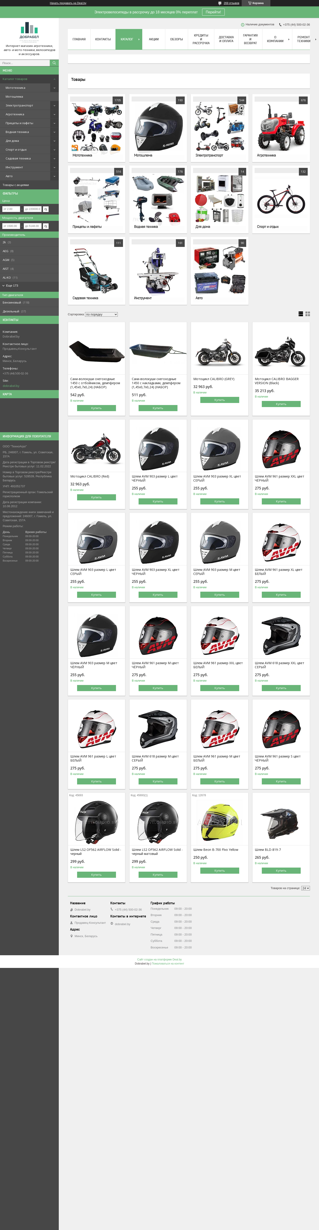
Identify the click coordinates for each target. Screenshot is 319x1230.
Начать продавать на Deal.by (68, 3)
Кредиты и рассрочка (201, 39)
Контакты (103, 39)
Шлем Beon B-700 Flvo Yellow (215, 850)
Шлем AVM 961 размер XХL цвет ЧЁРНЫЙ (279, 478)
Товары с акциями (16, 185)
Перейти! (213, 12)
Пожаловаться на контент (168, 963)
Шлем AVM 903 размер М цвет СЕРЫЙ (216, 572)
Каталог (127, 39)
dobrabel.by (11, 386)
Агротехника (15, 114)
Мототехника (15, 88)
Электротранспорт (19, 105)
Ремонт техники (303, 39)
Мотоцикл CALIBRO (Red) (89, 476)
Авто (9, 176)
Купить (96, 408)
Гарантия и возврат (250, 39)
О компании (275, 39)
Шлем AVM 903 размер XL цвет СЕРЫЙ (217, 478)
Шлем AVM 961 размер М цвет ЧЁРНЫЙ (155, 665)
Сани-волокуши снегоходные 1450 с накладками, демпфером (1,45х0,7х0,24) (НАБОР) (156, 383)
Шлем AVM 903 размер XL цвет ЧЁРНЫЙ (156, 572)
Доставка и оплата (226, 39)
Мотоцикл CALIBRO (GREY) (213, 379)
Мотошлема (14, 96)
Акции (154, 39)
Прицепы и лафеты (19, 123)
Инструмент (14, 167)
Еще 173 (12, 285)
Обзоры (176, 39)
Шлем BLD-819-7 (268, 850)
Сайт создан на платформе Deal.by (159, 959)
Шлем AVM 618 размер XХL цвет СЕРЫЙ (279, 665)
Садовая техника (18, 158)
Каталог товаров (15, 79)
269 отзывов (231, 3)
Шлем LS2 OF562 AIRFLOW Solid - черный (95, 852)
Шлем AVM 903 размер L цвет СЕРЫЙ (93, 572)
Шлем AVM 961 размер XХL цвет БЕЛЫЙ (218, 665)
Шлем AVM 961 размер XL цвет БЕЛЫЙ (278, 572)
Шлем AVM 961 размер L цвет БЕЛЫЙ (93, 758)
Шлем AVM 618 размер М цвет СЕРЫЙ (155, 758)
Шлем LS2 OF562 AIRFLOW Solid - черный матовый (157, 852)
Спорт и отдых (16, 149)
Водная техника (17, 132)
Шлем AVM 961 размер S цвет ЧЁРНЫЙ (278, 758)
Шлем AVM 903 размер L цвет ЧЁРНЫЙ (155, 478)
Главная (79, 39)
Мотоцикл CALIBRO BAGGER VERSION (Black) (277, 381)
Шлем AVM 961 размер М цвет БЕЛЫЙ (216, 758)
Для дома (12, 141)
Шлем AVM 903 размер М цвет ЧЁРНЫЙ (93, 665)
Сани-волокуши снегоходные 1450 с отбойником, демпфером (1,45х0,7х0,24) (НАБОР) (95, 383)
